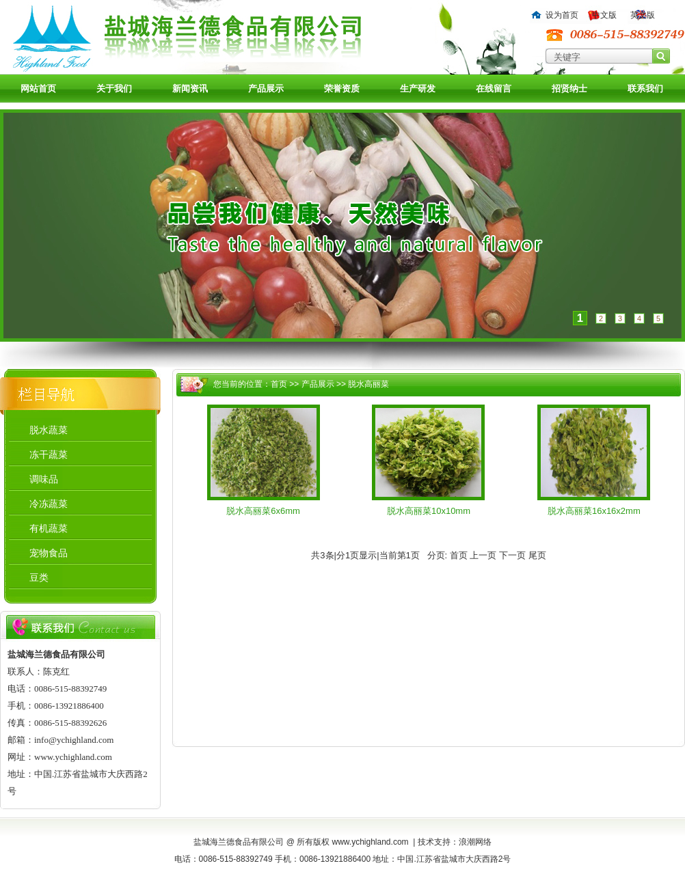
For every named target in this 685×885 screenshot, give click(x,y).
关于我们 (114, 88)
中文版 (604, 15)
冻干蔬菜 (48, 454)
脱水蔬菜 (48, 429)
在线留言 (493, 88)
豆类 (39, 577)
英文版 (642, 15)
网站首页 (38, 88)
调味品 (43, 479)
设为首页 (562, 15)
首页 (279, 384)
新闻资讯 (190, 88)
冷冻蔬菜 (48, 503)
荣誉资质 (342, 88)
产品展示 (266, 88)
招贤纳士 (569, 88)
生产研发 (417, 88)
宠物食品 (48, 552)
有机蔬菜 (48, 528)
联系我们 (645, 88)
